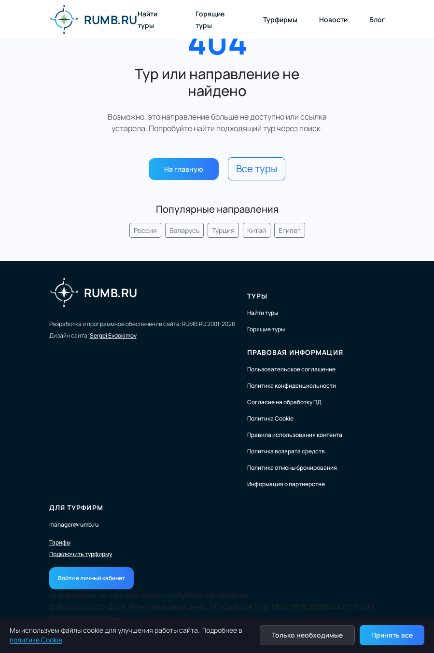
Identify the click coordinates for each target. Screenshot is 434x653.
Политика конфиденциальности (291, 385)
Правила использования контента (294, 435)
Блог (377, 19)
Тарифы (59, 542)
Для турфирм (76, 507)
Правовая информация (295, 352)
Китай (256, 230)
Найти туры (262, 313)
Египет (290, 230)
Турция (223, 230)
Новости (333, 19)
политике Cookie (36, 639)
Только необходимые (307, 634)
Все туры (256, 168)
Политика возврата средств (286, 451)
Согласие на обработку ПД (284, 402)
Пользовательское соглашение (291, 369)
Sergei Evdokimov (113, 335)
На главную (183, 169)
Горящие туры (266, 329)
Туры (257, 295)
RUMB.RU (93, 19)
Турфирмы (280, 19)
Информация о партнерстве (286, 484)
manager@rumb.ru (73, 524)
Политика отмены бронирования (292, 467)
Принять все (392, 634)
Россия (145, 230)
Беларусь (184, 230)
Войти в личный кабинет (91, 578)
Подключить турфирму (80, 554)
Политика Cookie (270, 418)
